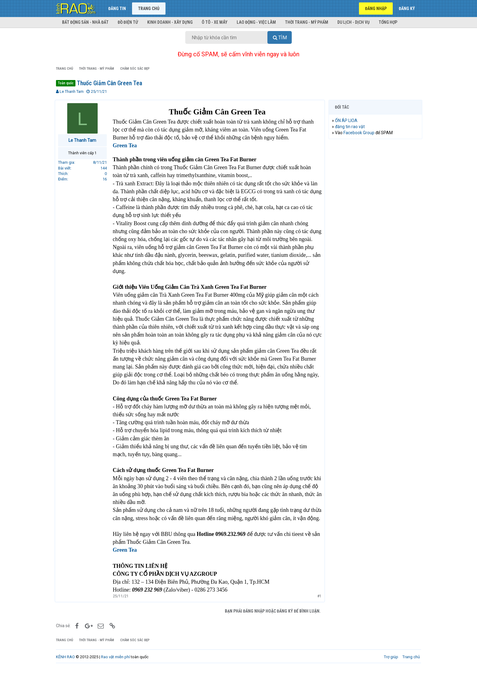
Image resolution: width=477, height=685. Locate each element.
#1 (318, 612)
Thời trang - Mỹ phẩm (306, 22)
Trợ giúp (391, 672)
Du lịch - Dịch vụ (353, 22)
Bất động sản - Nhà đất (85, 22)
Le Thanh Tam (72, 91)
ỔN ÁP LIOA (347, 120)
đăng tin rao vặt (351, 126)
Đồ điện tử (128, 22)
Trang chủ (148, 8)
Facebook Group (360, 132)
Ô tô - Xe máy (215, 22)
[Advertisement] (375, 236)
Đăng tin (117, 8)
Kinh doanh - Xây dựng (170, 22)
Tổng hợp (388, 22)
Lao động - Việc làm (256, 22)
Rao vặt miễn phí (115, 672)
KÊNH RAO (65, 672)
